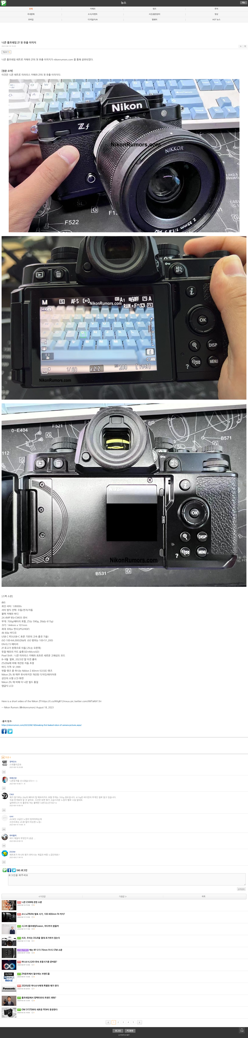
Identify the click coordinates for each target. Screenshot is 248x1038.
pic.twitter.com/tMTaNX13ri (86, 701)
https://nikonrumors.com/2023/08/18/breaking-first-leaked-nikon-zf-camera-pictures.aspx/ (41, 725)
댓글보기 (6, 52)
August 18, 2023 (45, 707)
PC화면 (130, 1031)
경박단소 (13, 762)
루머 (216, 9)
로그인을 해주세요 (127, 879)
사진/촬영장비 (154, 14)
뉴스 (123, 2)
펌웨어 (154, 20)
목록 (203, 897)
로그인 (118, 1031)
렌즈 (154, 9)
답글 (4, 771)
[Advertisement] (124, 30)
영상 (216, 14)
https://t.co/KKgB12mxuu (56, 701)
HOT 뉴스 (216, 20)
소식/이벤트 (92, 14)
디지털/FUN (92, 20)
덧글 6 (6, 757)
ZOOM (12, 852)
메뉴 (243, 2)
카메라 (92, 9)
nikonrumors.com (63, 59)
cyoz (11, 816)
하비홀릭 (13, 836)
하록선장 (13, 778)
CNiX (11, 794)
